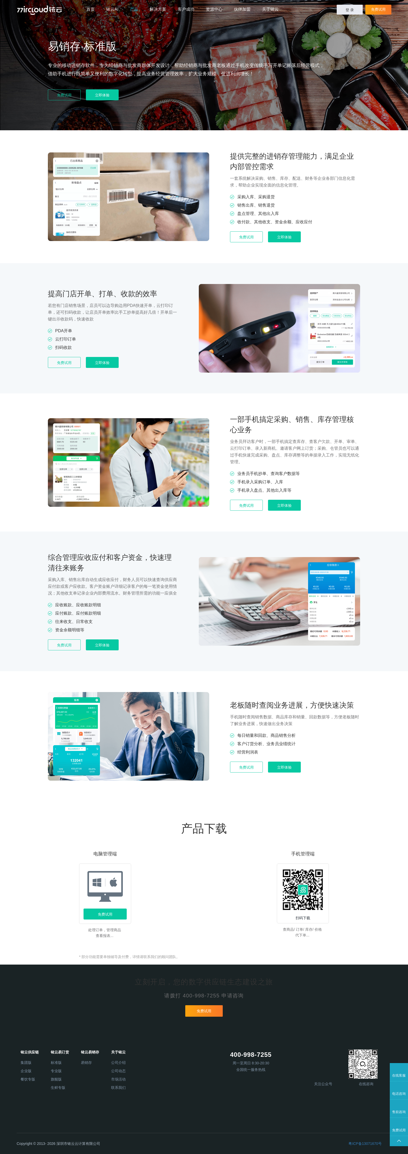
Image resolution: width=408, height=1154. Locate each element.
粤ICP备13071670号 (365, 1143)
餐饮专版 (28, 1079)
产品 (134, 9)
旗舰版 (56, 1079)
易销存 (86, 1062)
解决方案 (158, 9)
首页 (90, 9)
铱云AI (112, 9)
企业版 (26, 1071)
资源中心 (214, 9)
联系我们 (118, 1087)
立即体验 (102, 95)
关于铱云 (270, 9)
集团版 (26, 1062)
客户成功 (186, 9)
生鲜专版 (58, 1087)
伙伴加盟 (242, 9)
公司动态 (118, 1071)
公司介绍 (118, 1062)
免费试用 (378, 9)
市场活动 (118, 1079)
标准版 (56, 1062)
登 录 (350, 10)
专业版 (56, 1071)
